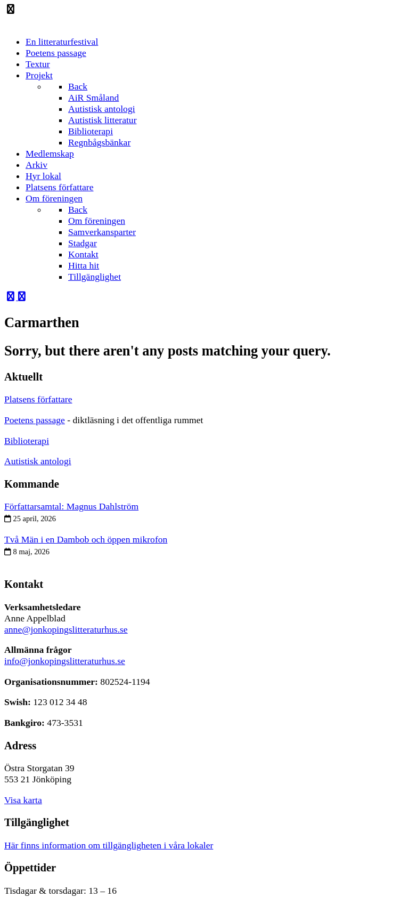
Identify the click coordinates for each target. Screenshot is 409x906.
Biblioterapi (26, 440)
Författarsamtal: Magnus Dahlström (71, 506)
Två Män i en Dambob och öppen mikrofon (85, 539)
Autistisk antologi (37, 461)
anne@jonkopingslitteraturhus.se (66, 629)
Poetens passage (34, 420)
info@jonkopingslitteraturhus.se (64, 661)
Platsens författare (38, 399)
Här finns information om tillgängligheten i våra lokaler (108, 845)
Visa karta (23, 800)
